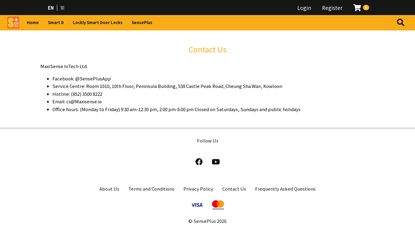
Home (33, 22)
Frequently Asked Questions (285, 188)
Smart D (56, 22)
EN (51, 8)
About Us (109, 188)
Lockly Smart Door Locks (98, 22)
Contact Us (234, 188)
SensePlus (142, 22)
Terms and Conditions (151, 188)
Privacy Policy (198, 188)
